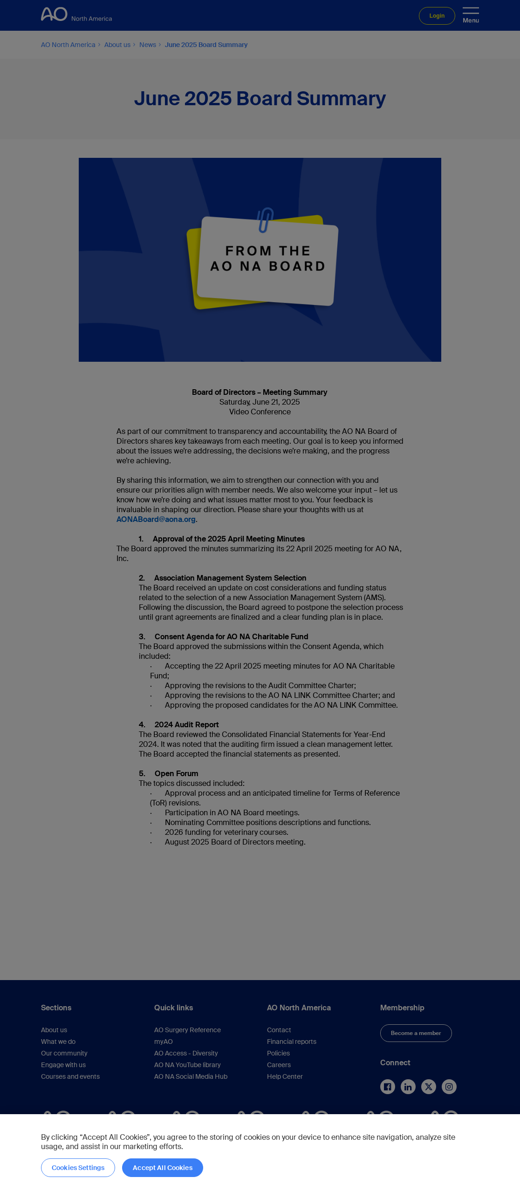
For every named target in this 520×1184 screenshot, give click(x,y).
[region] (260, 1149)
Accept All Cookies (162, 1168)
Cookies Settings (78, 1168)
